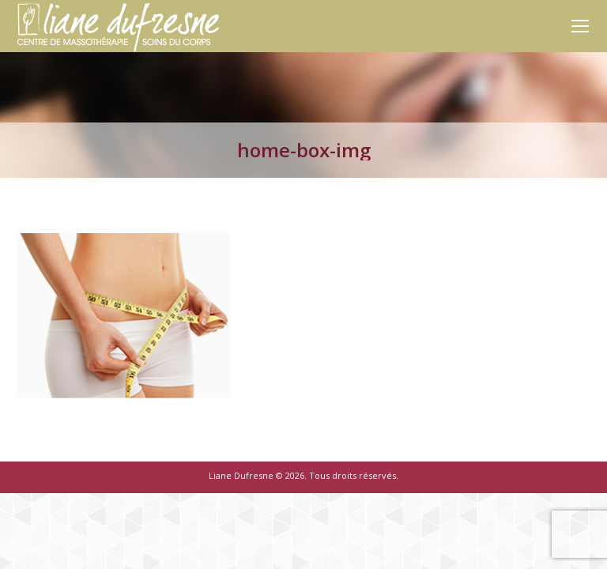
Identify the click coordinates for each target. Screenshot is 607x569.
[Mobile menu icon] (580, 26)
